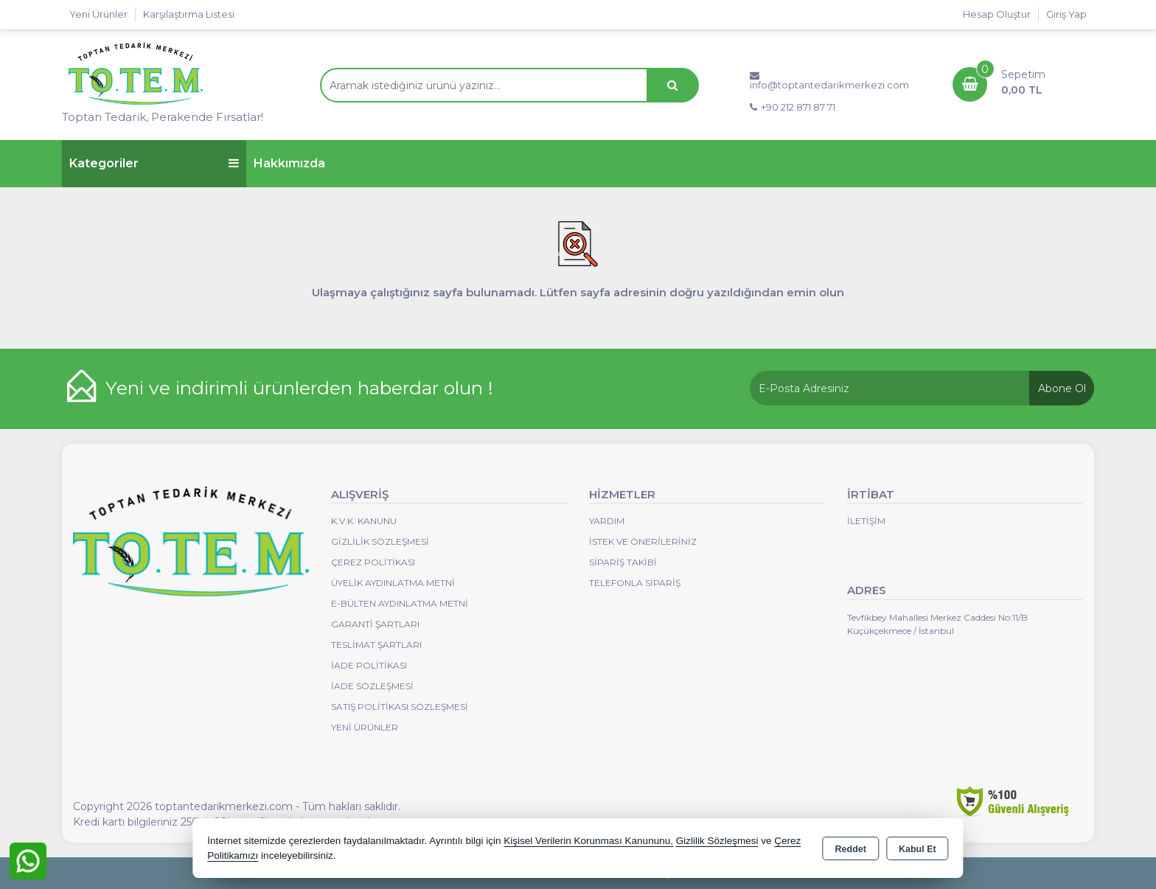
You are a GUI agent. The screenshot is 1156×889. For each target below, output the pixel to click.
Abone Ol (1062, 388)
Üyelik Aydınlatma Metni (393, 582)
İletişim (866, 520)
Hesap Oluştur (997, 14)
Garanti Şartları (375, 624)
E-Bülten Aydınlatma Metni (399, 603)
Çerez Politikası (373, 562)
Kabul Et (917, 849)
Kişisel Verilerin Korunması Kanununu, (588, 840)
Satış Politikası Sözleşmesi (399, 706)
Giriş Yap (1066, 14)
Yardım (606, 520)
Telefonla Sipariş (634, 582)
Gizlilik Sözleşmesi (380, 541)
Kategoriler (154, 163)
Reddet (850, 849)
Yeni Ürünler (364, 727)
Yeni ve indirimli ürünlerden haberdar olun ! (299, 388)
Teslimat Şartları (376, 644)
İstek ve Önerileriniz (643, 541)
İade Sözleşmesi (372, 685)
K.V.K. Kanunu (364, 520)
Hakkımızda (289, 163)
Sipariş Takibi (623, 562)
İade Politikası (369, 665)
